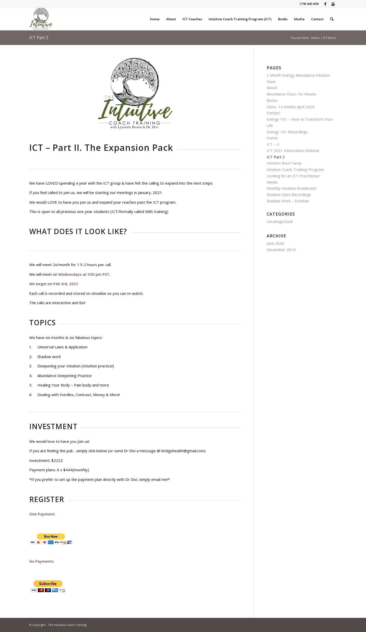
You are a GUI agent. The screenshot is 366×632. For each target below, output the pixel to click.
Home (315, 38)
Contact (273, 112)
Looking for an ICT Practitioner (293, 175)
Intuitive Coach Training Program (295, 169)
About (272, 87)
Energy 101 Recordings (287, 131)
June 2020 (275, 243)
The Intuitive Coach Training (67, 625)
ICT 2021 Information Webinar (293, 150)
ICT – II (273, 144)
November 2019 (281, 249)
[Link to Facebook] (325, 4)
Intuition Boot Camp (284, 163)
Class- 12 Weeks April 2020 (291, 106)
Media (272, 182)
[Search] (332, 19)
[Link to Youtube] (333, 4)
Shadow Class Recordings (289, 194)
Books (272, 100)
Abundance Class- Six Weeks (291, 93)
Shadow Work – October (288, 200)
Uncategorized (280, 221)
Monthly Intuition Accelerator (292, 188)
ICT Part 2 (38, 37)
